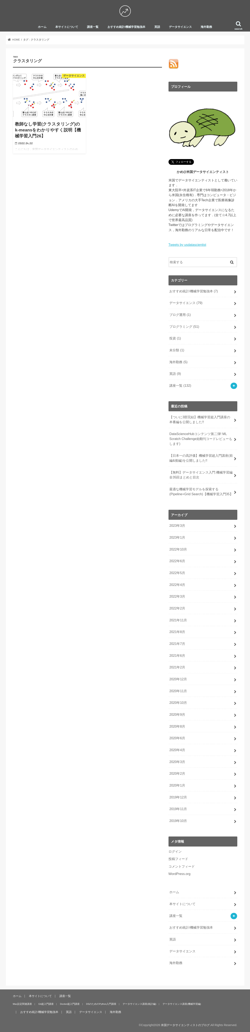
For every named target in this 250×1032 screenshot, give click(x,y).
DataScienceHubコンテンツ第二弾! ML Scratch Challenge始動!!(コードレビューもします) (200, 439)
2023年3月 (177, 525)
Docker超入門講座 (70, 1004)
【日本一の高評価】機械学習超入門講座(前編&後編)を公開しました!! (201, 458)
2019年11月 (178, 809)
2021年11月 (178, 620)
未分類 (176, 350)
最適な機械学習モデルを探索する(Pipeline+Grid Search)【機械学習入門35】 (201, 491)
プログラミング (184, 326)
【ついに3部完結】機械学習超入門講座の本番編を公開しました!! (199, 419)
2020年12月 (178, 679)
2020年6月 (177, 738)
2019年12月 (178, 797)
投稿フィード (178, 859)
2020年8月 (177, 726)
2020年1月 (177, 785)
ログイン (175, 851)
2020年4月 (177, 750)
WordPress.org (180, 874)
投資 (175, 338)
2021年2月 (177, 667)
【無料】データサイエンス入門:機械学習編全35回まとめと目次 (201, 474)
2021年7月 (177, 643)
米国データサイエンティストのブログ (185, 1024)
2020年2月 (177, 773)
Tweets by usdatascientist (187, 244)
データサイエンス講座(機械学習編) (182, 1004)
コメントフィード (182, 866)
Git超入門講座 (46, 1004)
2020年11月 (178, 691)
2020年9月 (177, 714)
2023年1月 (177, 537)
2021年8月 (177, 632)
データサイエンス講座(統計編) (139, 1004)
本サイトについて (66, 26)
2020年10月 (178, 702)
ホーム (42, 26)
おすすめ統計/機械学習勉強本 (126, 26)
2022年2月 (177, 608)
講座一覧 (92, 26)
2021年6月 (177, 655)
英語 (157, 26)
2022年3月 (177, 596)
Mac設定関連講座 (22, 1004)
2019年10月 (178, 821)
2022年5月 (177, 573)
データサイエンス (180, 26)
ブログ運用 (180, 314)
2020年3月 (177, 761)
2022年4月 (177, 584)
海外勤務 (206, 26)
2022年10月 (178, 549)
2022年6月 (177, 561)
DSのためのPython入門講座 (101, 1004)
